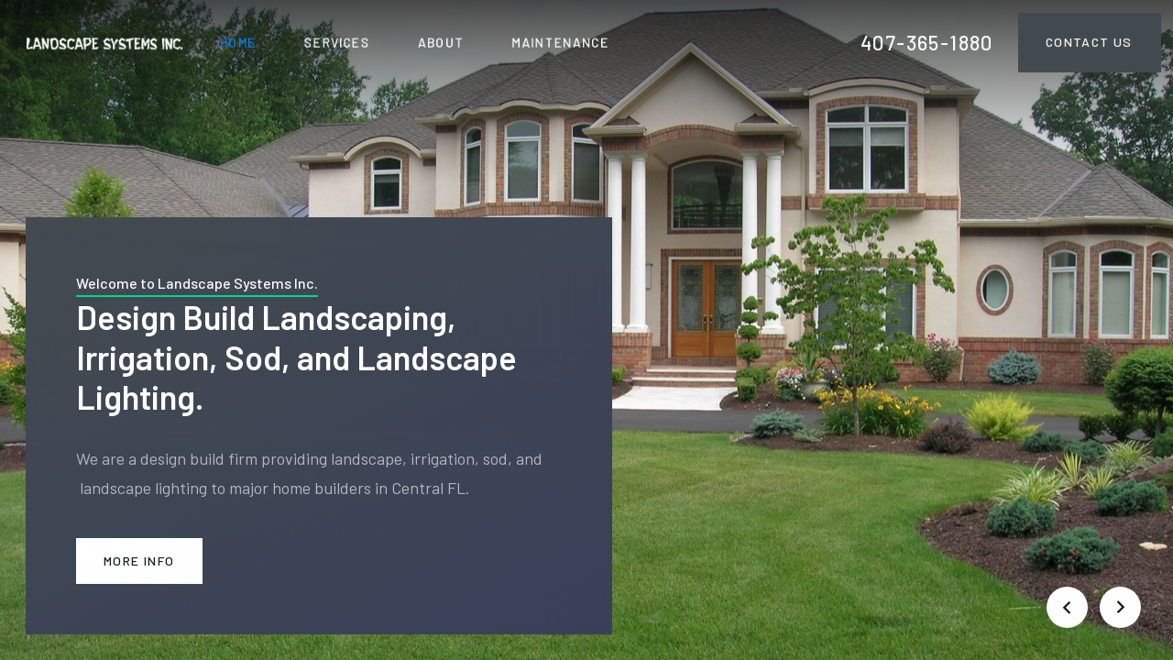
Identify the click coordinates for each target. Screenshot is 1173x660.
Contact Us (1089, 42)
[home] (104, 41)
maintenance (560, 42)
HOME (238, 42)
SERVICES (337, 42)
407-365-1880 (927, 42)
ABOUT (441, 42)
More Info (139, 560)
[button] (1066, 606)
